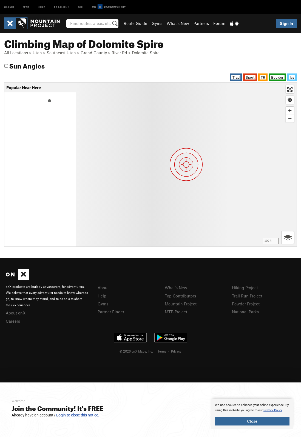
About (103, 287)
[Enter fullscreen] (290, 89)
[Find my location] (290, 100)
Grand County (94, 52)
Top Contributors (180, 295)
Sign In (286, 23)
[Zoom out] (290, 119)
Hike (42, 6)
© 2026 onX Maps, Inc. (136, 351)
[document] (252, 413)
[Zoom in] (290, 111)
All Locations (16, 52)
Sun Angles (24, 65)
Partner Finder (111, 311)
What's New (178, 23)
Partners (201, 23)
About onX (15, 312)
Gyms (157, 23)
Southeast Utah (61, 52)
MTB (26, 6)
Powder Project (246, 303)
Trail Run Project (247, 295)
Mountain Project (181, 303)
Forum (219, 23)
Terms (162, 351)
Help (102, 295)
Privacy (176, 351)
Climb (9, 6)
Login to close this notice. (77, 415)
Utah (37, 52)
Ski (81, 6)
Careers (13, 321)
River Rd (119, 52)
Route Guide (135, 23)
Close (252, 421)
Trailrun (62, 6)
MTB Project (176, 311)
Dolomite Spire (146, 52)
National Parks (245, 311)
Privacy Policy (272, 410)
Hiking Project (245, 287)
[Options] (288, 237)
